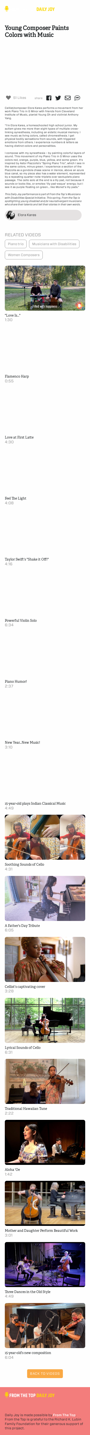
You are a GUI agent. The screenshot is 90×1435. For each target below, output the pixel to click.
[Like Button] (8, 97)
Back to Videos (45, 1373)
